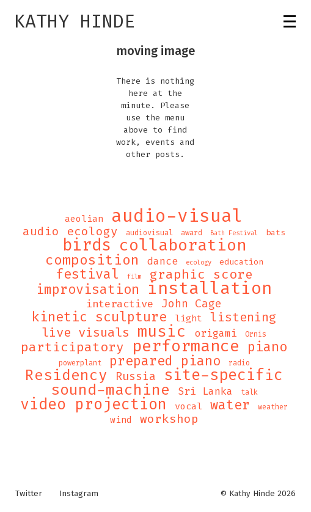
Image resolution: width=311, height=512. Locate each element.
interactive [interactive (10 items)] (119, 304)
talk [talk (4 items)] (249, 392)
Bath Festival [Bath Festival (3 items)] (234, 233)
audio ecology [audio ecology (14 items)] (70, 231)
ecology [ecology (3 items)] (198, 262)
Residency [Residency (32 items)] (66, 375)
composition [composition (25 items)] (92, 260)
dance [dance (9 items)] (162, 261)
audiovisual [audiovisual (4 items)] (149, 233)
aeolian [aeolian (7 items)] (84, 219)
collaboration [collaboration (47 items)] (182, 246)
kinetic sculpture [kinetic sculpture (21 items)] (99, 317)
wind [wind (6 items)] (121, 420)
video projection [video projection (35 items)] (93, 404)
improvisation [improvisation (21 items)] (87, 289)
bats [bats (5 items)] (275, 232)
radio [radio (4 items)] (239, 363)
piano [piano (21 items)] (267, 347)
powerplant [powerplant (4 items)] (80, 363)
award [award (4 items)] (191, 233)
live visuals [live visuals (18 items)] (86, 332)
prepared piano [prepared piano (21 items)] (165, 361)
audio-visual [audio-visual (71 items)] (177, 216)
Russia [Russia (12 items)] (135, 376)
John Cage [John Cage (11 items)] (191, 304)
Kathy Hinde (74, 21)
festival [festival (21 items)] (87, 274)
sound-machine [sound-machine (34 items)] (110, 390)
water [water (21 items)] (230, 405)
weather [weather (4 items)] (273, 407)
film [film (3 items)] (134, 276)
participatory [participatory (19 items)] (72, 347)
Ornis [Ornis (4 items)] (255, 334)
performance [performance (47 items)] (186, 346)
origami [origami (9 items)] (215, 333)
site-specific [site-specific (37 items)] (223, 375)
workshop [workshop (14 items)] (169, 419)
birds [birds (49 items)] (86, 245)
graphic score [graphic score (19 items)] (201, 274)
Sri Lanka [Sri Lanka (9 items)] (205, 392)
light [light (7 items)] (188, 318)
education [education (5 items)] (241, 262)
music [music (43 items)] (161, 331)
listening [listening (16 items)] (243, 317)
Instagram (78, 494)
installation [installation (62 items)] (209, 288)
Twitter (28, 494)
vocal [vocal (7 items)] (188, 406)
